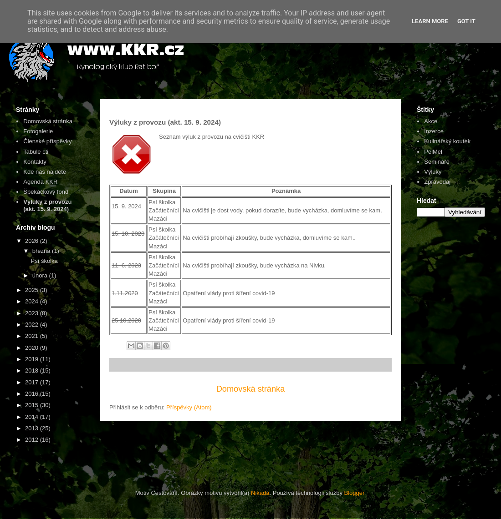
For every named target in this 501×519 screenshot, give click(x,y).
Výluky (432, 171)
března (42, 250)
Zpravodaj (437, 181)
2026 (32, 240)
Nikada (260, 492)
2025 (32, 290)
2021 (32, 336)
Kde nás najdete (44, 171)
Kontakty (34, 161)
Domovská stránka (250, 388)
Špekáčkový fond (45, 191)
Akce (430, 121)
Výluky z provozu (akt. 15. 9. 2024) (47, 205)
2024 (32, 301)
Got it (466, 21)
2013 (32, 428)
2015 (32, 405)
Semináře (437, 161)
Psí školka (44, 260)
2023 (32, 313)
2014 (32, 416)
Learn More (430, 21)
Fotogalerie (38, 131)
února (40, 275)
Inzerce (434, 131)
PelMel (433, 151)
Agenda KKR (40, 181)
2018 (32, 370)
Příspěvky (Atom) (189, 407)
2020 (32, 347)
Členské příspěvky (47, 141)
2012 (32, 439)
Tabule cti (35, 151)
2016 (32, 393)
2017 (32, 382)
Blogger (354, 492)
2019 (32, 359)
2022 (32, 324)
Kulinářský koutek (447, 141)
